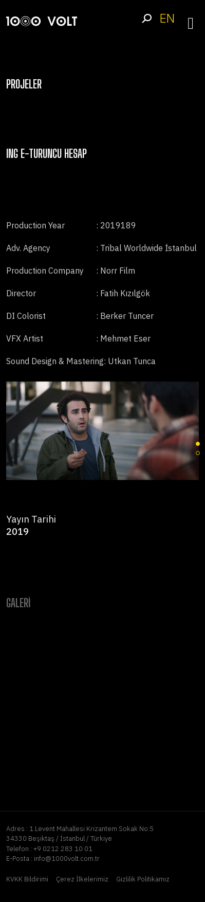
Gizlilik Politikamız (143, 879)
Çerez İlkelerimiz (82, 879)
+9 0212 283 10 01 (62, 848)
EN (167, 18)
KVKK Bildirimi (27, 879)
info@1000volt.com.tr (67, 858)
